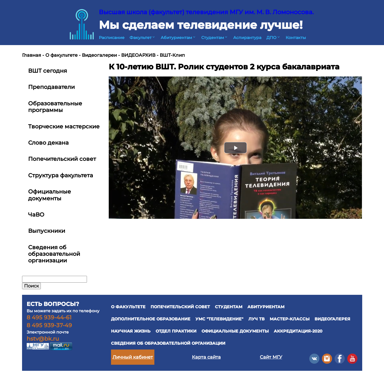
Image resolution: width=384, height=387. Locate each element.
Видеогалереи (99, 55)
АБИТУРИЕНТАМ (265, 306)
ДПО (273, 37)
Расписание (111, 37)
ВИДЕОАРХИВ (138, 55)
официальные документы (235, 331)
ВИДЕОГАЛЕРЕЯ (332, 319)
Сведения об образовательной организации (168, 343)
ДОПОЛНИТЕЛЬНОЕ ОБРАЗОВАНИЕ (150, 319)
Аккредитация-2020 (298, 331)
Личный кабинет (133, 357)
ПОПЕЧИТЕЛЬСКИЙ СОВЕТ (180, 306)
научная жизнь (131, 331)
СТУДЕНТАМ (228, 306)
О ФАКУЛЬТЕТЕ (128, 306)
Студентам (214, 37)
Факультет (143, 37)
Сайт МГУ (271, 357)
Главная (31, 55)
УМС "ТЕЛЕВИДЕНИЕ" (219, 319)
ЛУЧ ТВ (256, 319)
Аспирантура (247, 37)
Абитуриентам (178, 37)
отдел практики (176, 331)
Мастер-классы (289, 319)
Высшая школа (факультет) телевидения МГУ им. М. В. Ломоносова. (206, 12)
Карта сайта (206, 357)
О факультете (61, 55)
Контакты (296, 37)
